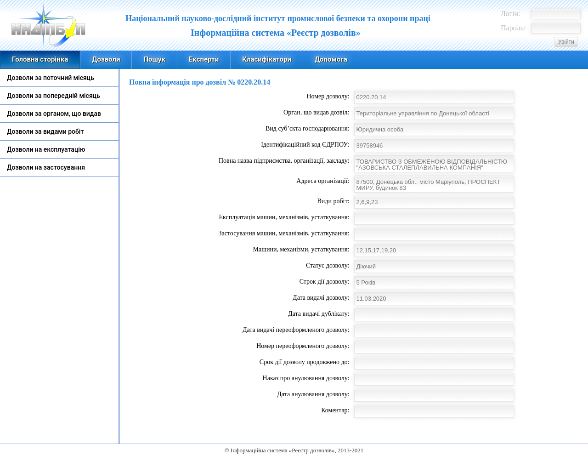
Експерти (204, 59)
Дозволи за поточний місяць (50, 77)
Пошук (154, 59)
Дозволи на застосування (46, 167)
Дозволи (106, 59)
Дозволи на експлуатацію (46, 149)
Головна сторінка (40, 59)
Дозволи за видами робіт (45, 131)
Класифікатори (266, 59)
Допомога (331, 59)
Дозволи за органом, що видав (54, 113)
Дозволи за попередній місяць (53, 95)
